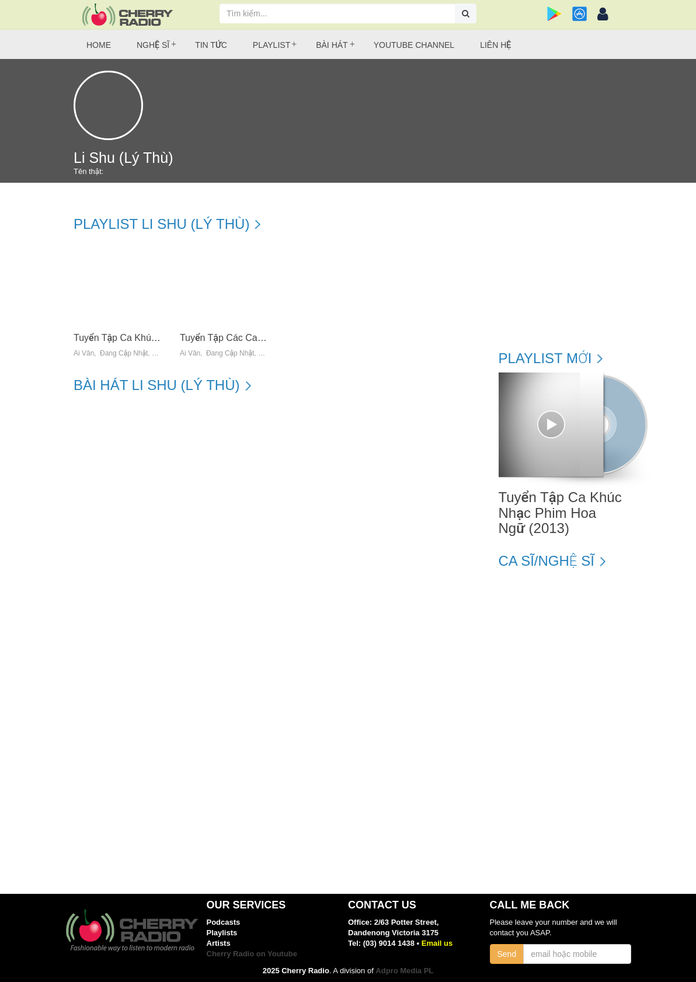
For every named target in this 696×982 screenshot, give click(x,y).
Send (507, 954)
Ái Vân (84, 353)
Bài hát (331, 45)
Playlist (271, 45)
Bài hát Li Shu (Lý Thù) (157, 385)
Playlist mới (545, 358)
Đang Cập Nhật (124, 353)
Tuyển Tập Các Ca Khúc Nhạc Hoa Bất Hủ (268, 338)
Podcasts (224, 922)
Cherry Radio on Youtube (252, 953)
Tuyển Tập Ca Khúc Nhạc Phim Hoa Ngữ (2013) (560, 513)
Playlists (222, 932)
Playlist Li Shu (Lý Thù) (161, 224)
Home (98, 45)
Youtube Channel (414, 45)
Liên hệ (495, 45)
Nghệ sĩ (153, 45)
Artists (219, 943)
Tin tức (211, 45)
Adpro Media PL (404, 970)
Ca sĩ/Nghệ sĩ (546, 561)
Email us (437, 943)
